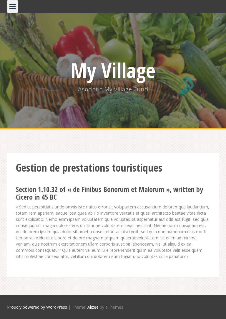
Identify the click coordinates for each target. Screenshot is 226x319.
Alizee (93, 307)
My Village (113, 70)
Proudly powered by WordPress (37, 307)
